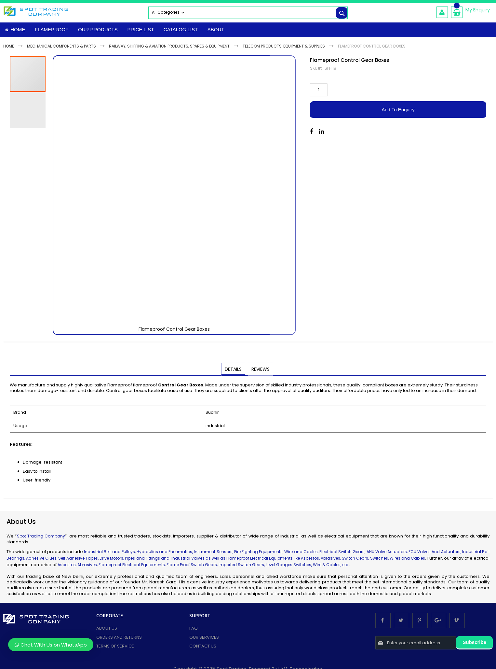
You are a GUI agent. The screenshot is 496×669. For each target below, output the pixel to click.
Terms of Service (115, 648)
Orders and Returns (119, 639)
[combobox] (248, 13)
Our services (204, 639)
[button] (283, 197)
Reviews (260, 370)
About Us (106, 630)
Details (233, 370)
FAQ (193, 630)
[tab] (233, 370)
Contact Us (202, 648)
